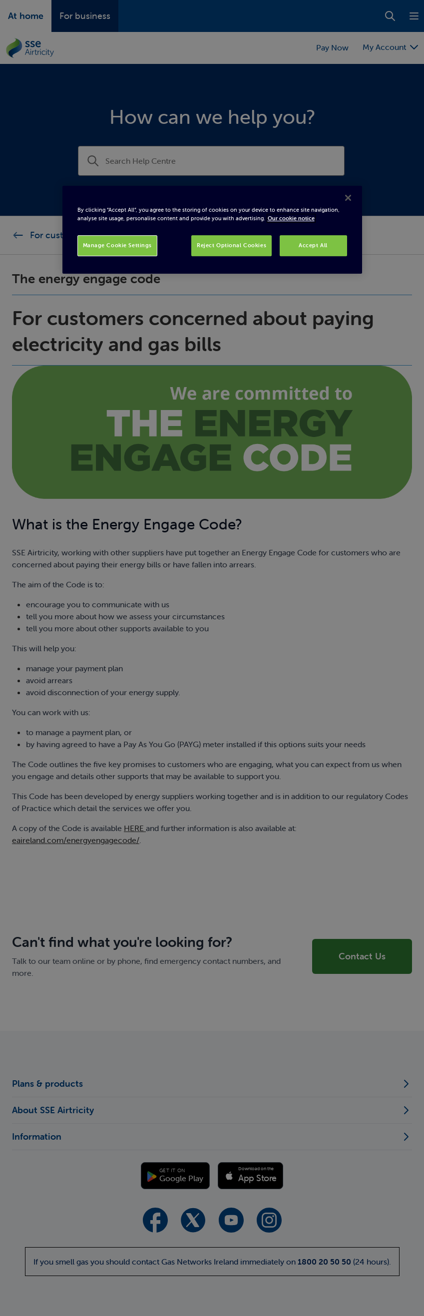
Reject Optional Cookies (231, 245)
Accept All (313, 245)
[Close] (348, 198)
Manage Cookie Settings (117, 245)
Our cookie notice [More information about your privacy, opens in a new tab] (291, 218)
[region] (212, 230)
